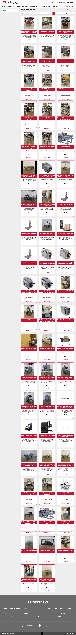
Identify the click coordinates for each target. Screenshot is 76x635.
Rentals (26, 6)
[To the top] (73, 317)
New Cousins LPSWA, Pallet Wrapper (65, 233)
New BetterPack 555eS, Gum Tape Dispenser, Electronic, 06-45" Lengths (29, 291)
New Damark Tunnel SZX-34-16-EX (65, 291)
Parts (23, 6)
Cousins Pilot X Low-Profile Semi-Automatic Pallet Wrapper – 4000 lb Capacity (29, 580)
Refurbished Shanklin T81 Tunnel (29, 377)
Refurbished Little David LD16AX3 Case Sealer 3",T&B (47, 551)
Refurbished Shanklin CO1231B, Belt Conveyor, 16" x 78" (65, 435)
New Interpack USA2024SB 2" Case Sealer (65, 493)
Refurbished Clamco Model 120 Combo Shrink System (65, 551)
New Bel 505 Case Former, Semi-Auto (65, 348)
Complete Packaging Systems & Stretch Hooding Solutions (34, 614)
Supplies (37, 6)
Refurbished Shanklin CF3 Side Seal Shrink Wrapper (28, 205)
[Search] (37, 13)
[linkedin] (68, 2)
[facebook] (72, 2)
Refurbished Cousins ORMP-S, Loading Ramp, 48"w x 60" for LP (65, 407)
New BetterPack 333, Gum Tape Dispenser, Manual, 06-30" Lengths (47, 262)
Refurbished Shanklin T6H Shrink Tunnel (47, 378)
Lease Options (62, 613)
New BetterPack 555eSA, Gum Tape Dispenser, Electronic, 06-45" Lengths (47, 291)
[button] (10, 6)
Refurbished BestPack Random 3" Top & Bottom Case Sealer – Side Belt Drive (65, 176)
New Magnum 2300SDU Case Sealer (47, 233)
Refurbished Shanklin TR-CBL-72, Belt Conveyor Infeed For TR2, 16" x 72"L (65, 464)
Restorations (26, 613)
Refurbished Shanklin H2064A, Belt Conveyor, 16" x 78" (28, 464)
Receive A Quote (29, 41)
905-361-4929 (51, 2)
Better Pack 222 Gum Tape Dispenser (65, 320)
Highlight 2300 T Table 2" (47, 117)
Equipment (32, 6)
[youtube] (70, 2)
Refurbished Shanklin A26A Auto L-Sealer (47, 522)
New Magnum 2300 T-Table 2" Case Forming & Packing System (28, 522)
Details (29, 39)
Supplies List (70, 611)
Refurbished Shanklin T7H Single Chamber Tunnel (29, 407)
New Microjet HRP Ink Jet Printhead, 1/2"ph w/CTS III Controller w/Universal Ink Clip (29, 349)
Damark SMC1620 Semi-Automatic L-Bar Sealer (29, 118)
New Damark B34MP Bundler (29, 320)
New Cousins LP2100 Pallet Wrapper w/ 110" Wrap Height (47, 205)
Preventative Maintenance (28, 611)
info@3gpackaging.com (61, 2)
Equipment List (62, 611)
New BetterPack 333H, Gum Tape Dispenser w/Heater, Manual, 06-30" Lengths (65, 262)
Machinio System (5, 633)
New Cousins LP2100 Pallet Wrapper (65, 204)
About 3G (48, 6)
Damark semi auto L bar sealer (47, 31)
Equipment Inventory (10, 6)
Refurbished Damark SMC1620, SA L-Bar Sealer (47, 349)
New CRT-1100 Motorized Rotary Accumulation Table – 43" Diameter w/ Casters (47, 580)
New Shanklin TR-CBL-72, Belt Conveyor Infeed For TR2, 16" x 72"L (47, 464)
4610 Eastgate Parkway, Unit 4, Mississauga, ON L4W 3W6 (48, 625)
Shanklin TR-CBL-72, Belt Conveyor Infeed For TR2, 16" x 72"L (28, 176)
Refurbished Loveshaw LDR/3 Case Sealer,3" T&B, (47, 493)
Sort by (65, 13)
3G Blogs (43, 6)
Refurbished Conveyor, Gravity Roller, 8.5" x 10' (29, 493)
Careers (13, 619)
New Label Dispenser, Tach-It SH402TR (47, 435)
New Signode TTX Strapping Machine (29, 550)
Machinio (16, 633)
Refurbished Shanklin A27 (65, 146)
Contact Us (54, 6)
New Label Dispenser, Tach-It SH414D (29, 435)
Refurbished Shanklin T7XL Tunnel (47, 406)
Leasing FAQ (62, 614)
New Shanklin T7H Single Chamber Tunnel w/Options (65, 378)
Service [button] (18, 6)
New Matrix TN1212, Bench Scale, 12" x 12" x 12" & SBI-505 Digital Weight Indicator (47, 320)
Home (3, 6)
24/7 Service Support (27, 610)
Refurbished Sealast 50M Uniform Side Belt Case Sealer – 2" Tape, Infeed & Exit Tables (29, 31)
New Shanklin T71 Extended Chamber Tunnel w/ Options (65, 522)
